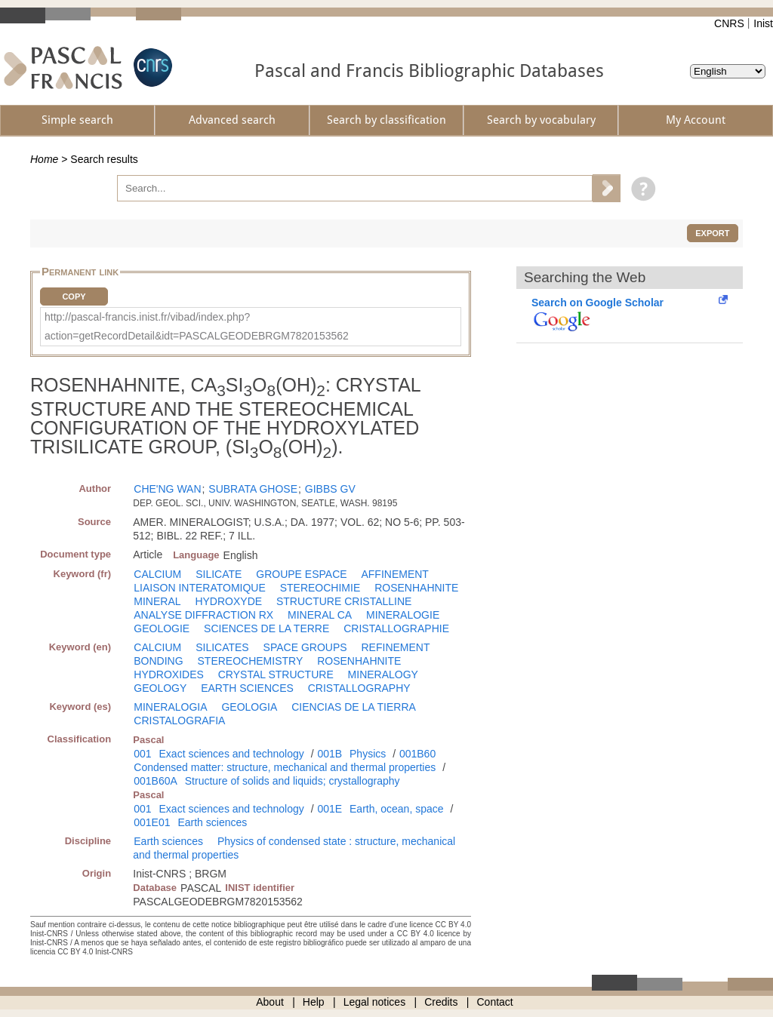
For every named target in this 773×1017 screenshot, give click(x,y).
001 (142, 754)
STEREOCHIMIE (320, 588)
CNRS (729, 23)
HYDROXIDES (169, 674)
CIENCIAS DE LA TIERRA (353, 707)
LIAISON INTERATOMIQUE (200, 588)
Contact (495, 1002)
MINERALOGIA (170, 707)
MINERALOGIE (402, 615)
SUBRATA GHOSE (252, 489)
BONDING (158, 661)
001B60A (155, 781)
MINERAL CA (320, 615)
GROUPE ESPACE (301, 574)
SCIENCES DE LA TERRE (266, 628)
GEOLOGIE (161, 628)
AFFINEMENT (394, 574)
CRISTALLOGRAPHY (359, 688)
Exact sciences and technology (231, 754)
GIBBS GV (330, 489)
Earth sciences (212, 822)
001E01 (152, 822)
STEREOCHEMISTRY (250, 661)
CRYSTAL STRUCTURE (276, 674)
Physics (368, 754)
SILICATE (219, 574)
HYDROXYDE (228, 601)
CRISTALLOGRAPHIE (396, 628)
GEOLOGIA (249, 707)
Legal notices (374, 1002)
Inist (763, 23)
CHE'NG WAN (167, 489)
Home (44, 159)
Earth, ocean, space (397, 809)
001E (329, 809)
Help (314, 1002)
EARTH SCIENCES (247, 688)
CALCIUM (157, 574)
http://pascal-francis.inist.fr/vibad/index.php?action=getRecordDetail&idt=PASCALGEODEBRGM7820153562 (197, 326)
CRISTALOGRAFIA (179, 720)
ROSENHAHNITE (416, 588)
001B (329, 754)
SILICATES (222, 647)
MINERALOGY (383, 674)
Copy (73, 296)
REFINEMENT (396, 647)
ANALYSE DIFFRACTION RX (203, 615)
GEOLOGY (160, 688)
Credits (440, 1002)
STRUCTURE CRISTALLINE (343, 601)
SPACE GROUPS (305, 647)
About (270, 1002)
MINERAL (157, 601)
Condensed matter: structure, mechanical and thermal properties (285, 767)
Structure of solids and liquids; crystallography (292, 781)
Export (712, 233)
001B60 (417, 754)
